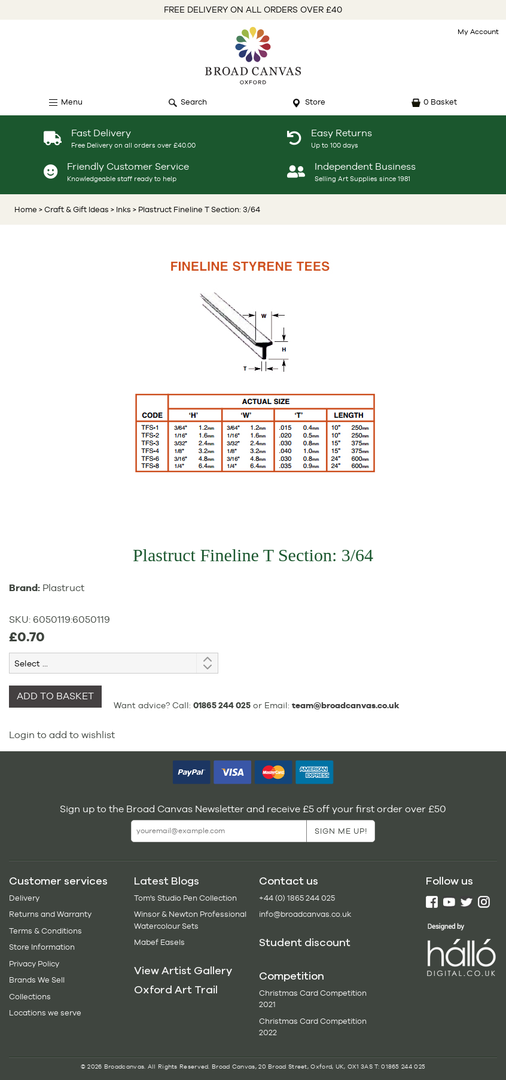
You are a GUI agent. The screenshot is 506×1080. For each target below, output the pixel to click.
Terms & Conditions (45, 930)
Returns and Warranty (50, 914)
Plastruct (63, 587)
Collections (30, 996)
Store (315, 101)
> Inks (120, 209)
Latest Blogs (166, 881)
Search (194, 101)
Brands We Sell (37, 979)
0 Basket (440, 101)
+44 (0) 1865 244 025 (297, 898)
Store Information (42, 947)
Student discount (304, 942)
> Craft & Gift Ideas (74, 209)
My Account (478, 31)
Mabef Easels (159, 942)
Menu (72, 101)
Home (25, 209)
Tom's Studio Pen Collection (185, 898)
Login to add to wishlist (62, 735)
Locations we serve (45, 1012)
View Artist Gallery (183, 970)
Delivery (24, 898)
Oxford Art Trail (176, 990)
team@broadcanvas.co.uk (346, 705)
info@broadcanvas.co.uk (305, 914)
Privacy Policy (34, 963)
